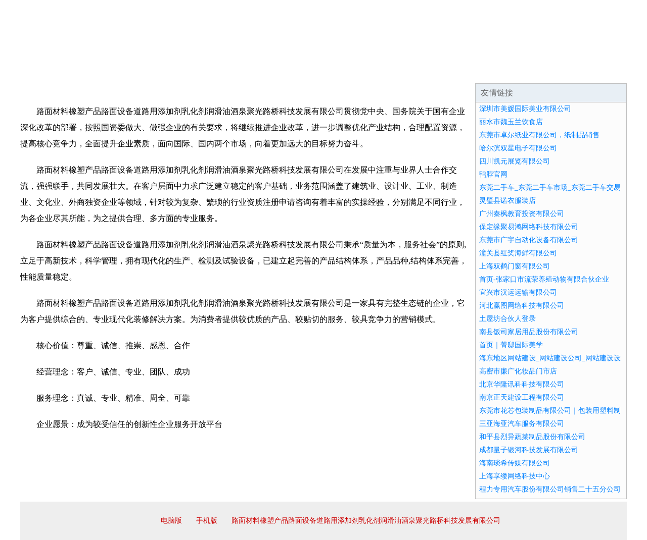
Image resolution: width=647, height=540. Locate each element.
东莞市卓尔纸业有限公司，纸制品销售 (539, 135)
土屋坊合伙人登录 (507, 318)
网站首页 (52, 71)
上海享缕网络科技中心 (514, 476)
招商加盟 (356, 71)
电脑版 (171, 520)
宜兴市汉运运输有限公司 (518, 292)
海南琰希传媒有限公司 (514, 463)
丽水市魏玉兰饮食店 (511, 122)
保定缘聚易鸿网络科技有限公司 (528, 227)
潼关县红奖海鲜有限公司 (518, 253)
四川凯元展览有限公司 (514, 161)
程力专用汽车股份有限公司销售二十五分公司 (550, 489)
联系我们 (477, 71)
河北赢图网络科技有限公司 (521, 305)
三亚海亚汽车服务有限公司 (521, 423)
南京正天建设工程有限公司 (521, 397)
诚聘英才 (416, 71)
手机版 (206, 520)
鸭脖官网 (493, 174)
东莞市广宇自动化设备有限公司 (528, 240)
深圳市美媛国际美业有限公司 (525, 109)
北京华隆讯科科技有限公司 (521, 384)
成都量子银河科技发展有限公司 (528, 450)
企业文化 (174, 71)
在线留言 (598, 71)
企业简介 (113, 71)
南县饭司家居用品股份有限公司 (528, 332)
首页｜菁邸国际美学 (511, 345)
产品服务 (234, 71)
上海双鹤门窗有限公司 (514, 266)
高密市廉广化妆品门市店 (518, 371)
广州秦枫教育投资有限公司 (521, 214)
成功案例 (295, 71)
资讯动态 (538, 71)
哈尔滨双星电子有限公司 (518, 148)
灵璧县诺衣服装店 (507, 200)
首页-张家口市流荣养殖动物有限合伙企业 (544, 279)
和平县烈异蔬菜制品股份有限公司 (532, 437)
